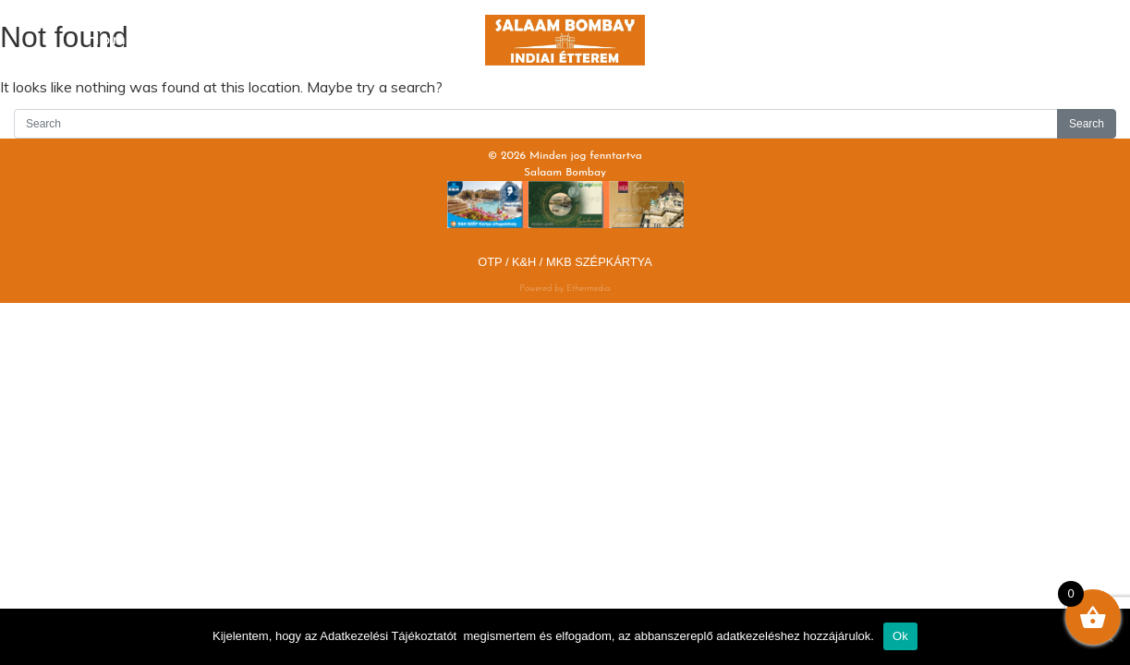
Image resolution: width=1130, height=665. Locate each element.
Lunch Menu (738, 39)
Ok (900, 636)
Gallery (878, 26)
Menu (251, 40)
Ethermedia (588, 289)
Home (112, 40)
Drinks (391, 40)
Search (1086, 123)
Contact (1017, 26)
